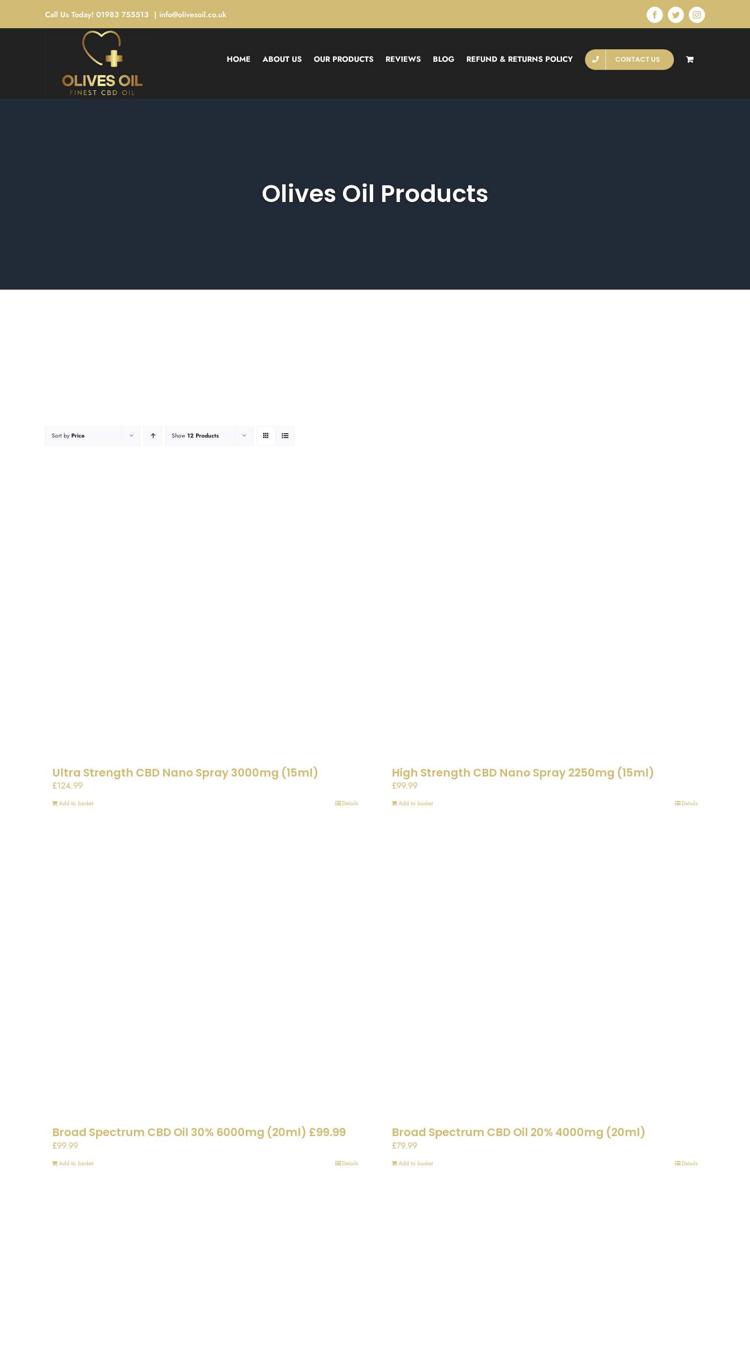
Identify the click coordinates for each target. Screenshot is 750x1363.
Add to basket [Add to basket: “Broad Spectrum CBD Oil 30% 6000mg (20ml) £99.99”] (76, 1163)
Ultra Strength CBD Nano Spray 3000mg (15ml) (185, 772)
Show (195, 435)
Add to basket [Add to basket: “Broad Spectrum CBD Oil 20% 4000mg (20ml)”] (415, 1163)
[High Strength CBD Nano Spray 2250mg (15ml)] (545, 615)
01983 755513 (123, 14)
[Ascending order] (152, 436)
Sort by (68, 435)
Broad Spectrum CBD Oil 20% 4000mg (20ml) (519, 1132)
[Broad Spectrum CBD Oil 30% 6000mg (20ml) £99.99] (205, 975)
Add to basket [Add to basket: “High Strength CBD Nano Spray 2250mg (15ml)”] (415, 803)
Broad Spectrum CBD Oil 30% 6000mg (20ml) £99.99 (199, 1132)
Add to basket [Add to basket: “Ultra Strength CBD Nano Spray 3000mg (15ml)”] (76, 803)
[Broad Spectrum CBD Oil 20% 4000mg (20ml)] (545, 975)
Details (350, 803)
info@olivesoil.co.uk (193, 14)
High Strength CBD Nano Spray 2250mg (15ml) (523, 772)
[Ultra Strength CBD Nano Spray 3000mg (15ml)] (205, 615)
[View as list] (285, 436)
